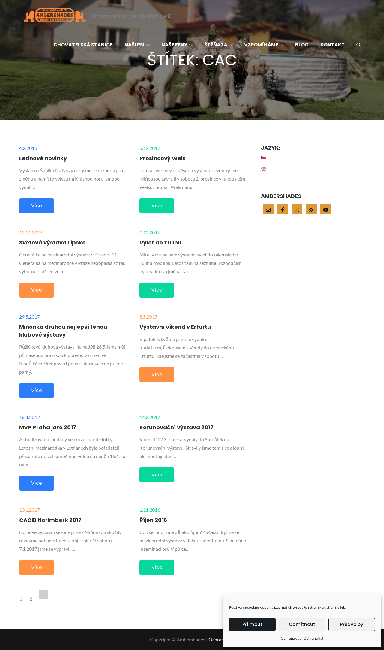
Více (36, 205)
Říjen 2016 (153, 520)
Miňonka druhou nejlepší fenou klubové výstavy (63, 330)
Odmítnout (302, 624)
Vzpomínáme (264, 44)
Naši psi (137, 44)
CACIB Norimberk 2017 (50, 520)
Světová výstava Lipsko (52, 242)
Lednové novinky (43, 158)
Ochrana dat (291, 638)
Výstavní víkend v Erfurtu (175, 327)
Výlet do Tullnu (161, 242)
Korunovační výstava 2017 (177, 427)
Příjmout (252, 624)
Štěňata (218, 44)
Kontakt (332, 44)
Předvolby (351, 624)
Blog (302, 44)
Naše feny (177, 44)
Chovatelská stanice (83, 44)
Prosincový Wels (163, 158)
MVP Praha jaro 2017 (47, 427)
